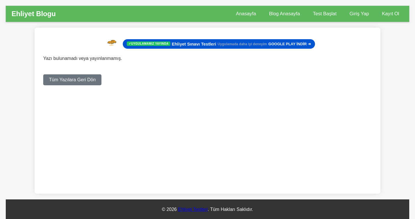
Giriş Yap (359, 13)
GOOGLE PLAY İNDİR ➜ (219, 43)
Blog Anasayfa (284, 13)
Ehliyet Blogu (34, 14)
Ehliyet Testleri (193, 209)
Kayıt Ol (390, 13)
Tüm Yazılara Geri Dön (72, 79)
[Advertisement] (207, 125)
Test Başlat (325, 13)
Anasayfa (246, 13)
